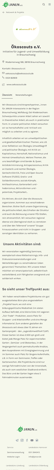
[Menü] (49, 4)
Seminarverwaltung (15, 452)
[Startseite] (12, 4)
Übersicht (7, 95)
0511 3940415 (34, 452)
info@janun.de (35, 457)
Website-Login (13, 457)
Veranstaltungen (23, 95)
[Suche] (43, 4)
